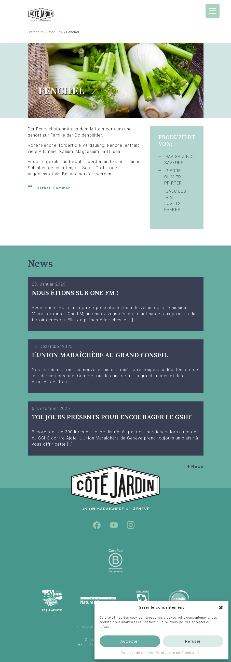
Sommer (61, 188)
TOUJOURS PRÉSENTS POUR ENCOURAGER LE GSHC (112, 417)
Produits (55, 32)
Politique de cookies (137, 653)
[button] (220, 607)
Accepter (129, 641)
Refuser (193, 641)
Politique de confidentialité (178, 653)
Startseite (36, 32)
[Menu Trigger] (213, 11)
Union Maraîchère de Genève (54, 14)
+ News (195, 466)
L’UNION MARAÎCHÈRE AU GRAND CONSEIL (100, 355)
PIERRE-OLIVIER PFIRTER (173, 177)
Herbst (44, 188)
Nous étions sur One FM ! (75, 293)
